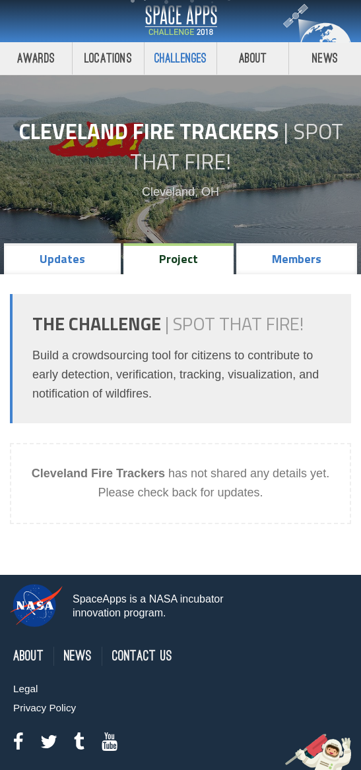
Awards (36, 58)
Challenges (180, 58)
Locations (108, 58)
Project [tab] (178, 259)
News (325, 58)
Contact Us (142, 656)
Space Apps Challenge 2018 (181, 21)
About (253, 58)
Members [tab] (296, 259)
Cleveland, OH (180, 191)
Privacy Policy (44, 707)
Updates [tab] (62, 259)
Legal (25, 688)
